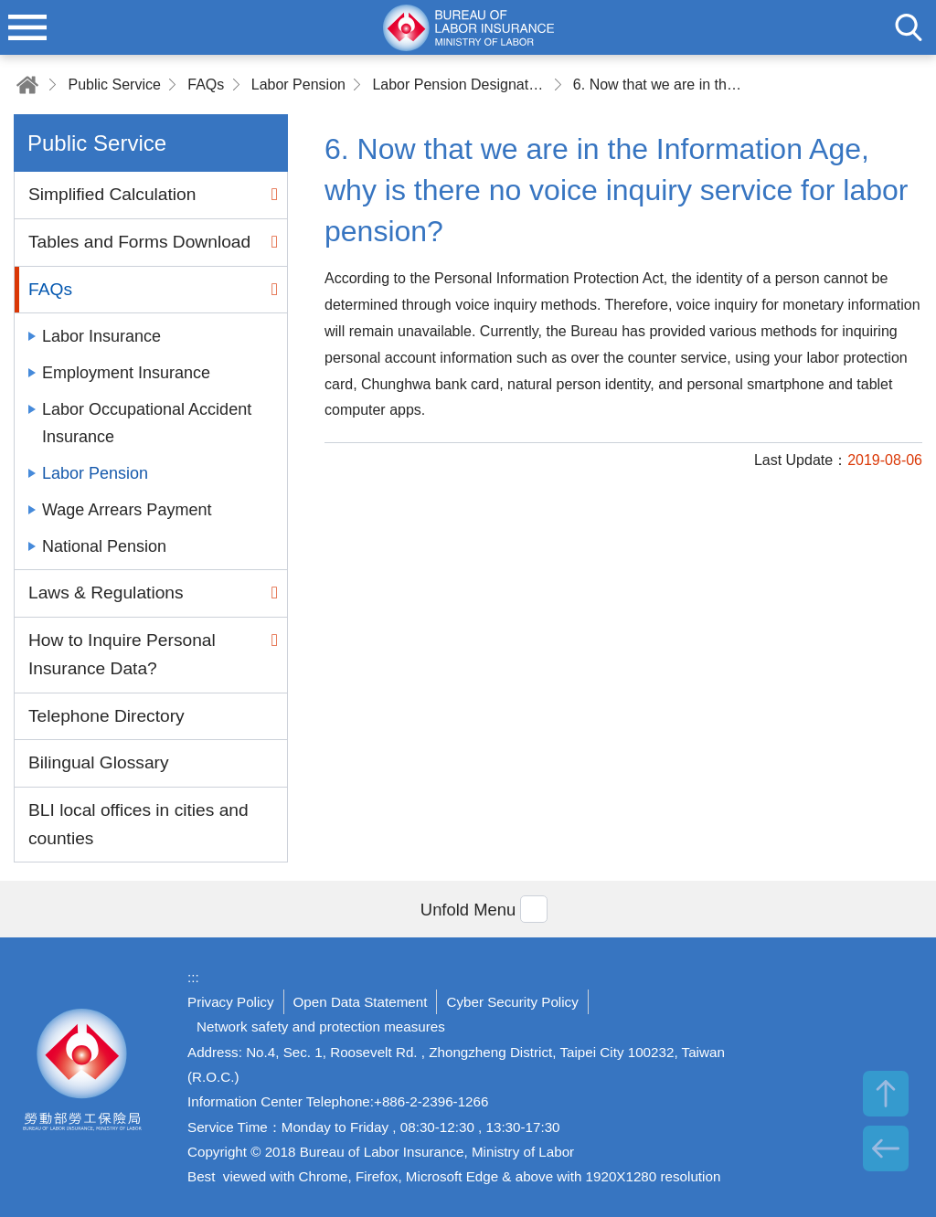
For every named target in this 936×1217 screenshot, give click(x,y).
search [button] (908, 27)
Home (27, 84)
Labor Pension (298, 84)
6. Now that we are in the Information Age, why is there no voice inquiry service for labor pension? (660, 84)
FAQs (205, 84)
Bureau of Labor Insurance (82, 1077)
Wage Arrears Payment (126, 510)
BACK (886, 1148)
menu (27, 27)
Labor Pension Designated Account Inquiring (459, 84)
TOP (886, 1093)
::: (193, 977)
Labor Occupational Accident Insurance (146, 423)
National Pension (104, 546)
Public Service (114, 84)
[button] (468, 909)
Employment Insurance (126, 373)
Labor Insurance (101, 336)
